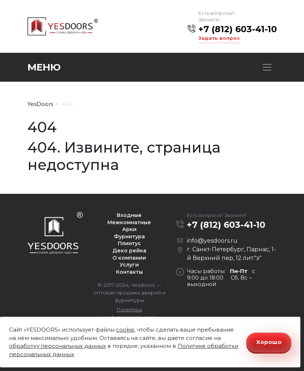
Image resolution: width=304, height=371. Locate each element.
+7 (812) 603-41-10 (237, 29)
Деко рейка (129, 250)
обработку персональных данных (57, 345)
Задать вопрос (219, 38)
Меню (44, 67)
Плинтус (129, 243)
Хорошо (269, 341)
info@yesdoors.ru (212, 240)
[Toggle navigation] (267, 67)
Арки (129, 229)
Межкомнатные (129, 222)
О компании (129, 258)
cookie (125, 329)
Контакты (129, 272)
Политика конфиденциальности (129, 313)
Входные (129, 215)
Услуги (129, 264)
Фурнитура (129, 236)
